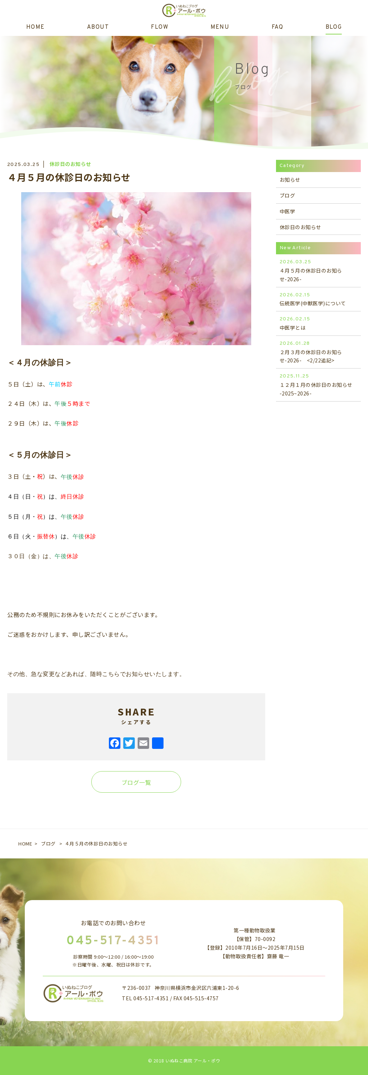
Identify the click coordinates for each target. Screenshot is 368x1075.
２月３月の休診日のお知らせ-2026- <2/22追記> (318, 351)
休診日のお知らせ (70, 163)
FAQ (277, 27)
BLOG (334, 27)
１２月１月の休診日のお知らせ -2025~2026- (318, 384)
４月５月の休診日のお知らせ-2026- (318, 270)
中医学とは (318, 323)
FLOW (159, 27)
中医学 (287, 211)
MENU (220, 27)
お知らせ (290, 179)
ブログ (287, 195)
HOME (35, 27)
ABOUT (98, 27)
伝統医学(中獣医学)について (318, 299)
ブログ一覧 (136, 782)
